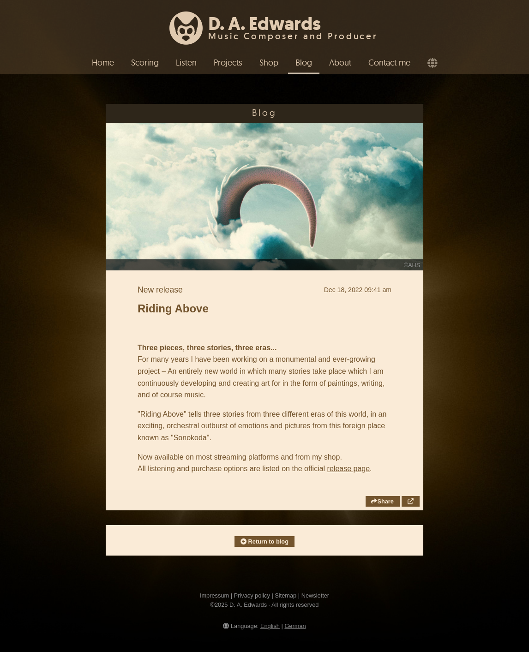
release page (348, 469)
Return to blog (264, 541)
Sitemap (285, 595)
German (295, 625)
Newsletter (315, 595)
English (270, 625)
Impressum (214, 595)
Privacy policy (252, 595)
